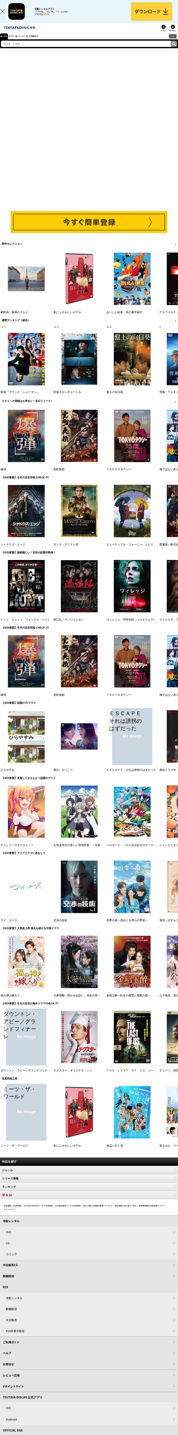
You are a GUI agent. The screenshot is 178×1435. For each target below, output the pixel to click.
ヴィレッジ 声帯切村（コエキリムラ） (131, 625)
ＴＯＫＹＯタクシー (118, 474)
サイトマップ (9, 1214)
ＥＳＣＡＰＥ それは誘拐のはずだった (131, 775)
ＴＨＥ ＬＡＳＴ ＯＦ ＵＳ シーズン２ (134, 1076)
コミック (29, 42)
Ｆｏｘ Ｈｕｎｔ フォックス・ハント (25, 625)
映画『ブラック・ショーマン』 (20, 397)
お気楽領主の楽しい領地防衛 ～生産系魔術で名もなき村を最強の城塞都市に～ (103, 850)
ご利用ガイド (11, 1348)
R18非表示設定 (15, 1336)
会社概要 (7, 1211)
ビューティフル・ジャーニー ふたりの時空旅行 (136, 550)
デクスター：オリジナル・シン (73, 1076)
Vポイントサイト (13, 1392)
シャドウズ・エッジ (13, 550)
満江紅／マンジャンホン (69, 625)
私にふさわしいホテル (67, 317)
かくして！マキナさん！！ (17, 850)
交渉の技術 (60, 925)
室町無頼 (59, 474)
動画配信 (8, 1282)
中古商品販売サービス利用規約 (68, 1211)
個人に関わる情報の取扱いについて (98, 1211)
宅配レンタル (14, 1303)
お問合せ (8, 1370)
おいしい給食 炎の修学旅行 (124, 317)
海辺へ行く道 (114, 1151)
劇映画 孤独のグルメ (14, 317)
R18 (172, 42)
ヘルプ (7, 1359)
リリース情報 (89, 1184)
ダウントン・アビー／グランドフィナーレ (27, 1076)
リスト (163, 36)
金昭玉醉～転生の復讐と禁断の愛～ (128, 1001)
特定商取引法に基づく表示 (126, 1211)
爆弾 (3, 474)
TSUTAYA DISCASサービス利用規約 (38, 1211)
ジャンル (89, 1176)
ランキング (89, 1192)
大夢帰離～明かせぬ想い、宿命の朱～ (77, 1001)
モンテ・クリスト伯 (66, 550)
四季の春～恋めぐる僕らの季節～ (127, 925)
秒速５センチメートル (67, 397)
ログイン (173, 36)
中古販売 (11, 1325)
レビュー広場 (11, 1381)
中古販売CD (45, 42)
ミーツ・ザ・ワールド (14, 1151)
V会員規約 (17, 1211)
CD (17, 42)
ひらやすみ (7, 775)
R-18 (89, 1200)
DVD (7, 42)
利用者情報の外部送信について (152, 1211)
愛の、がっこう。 (65, 775)
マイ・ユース (9, 925)
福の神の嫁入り (10, 1001)
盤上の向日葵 (114, 397)
